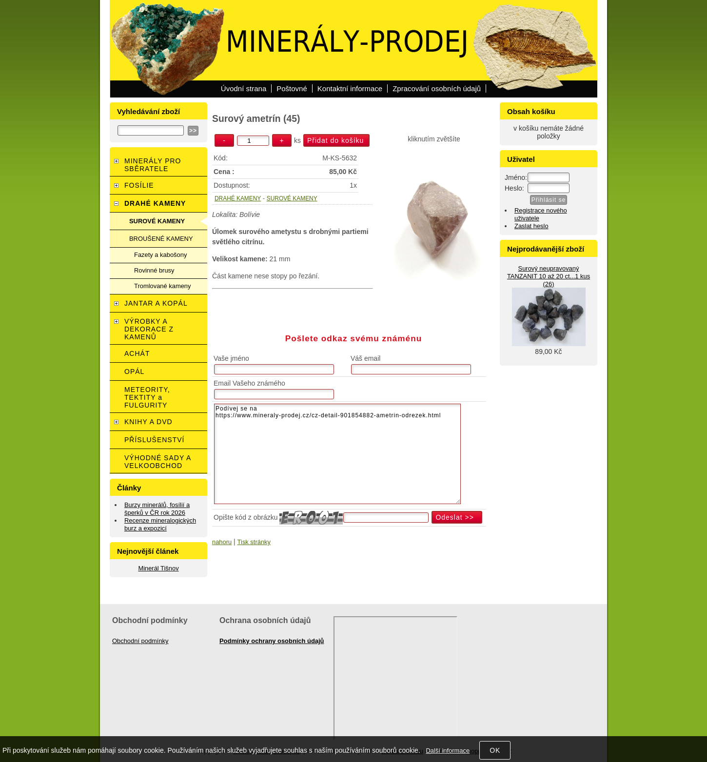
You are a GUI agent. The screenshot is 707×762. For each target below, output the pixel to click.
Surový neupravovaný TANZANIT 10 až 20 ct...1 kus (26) (548, 276)
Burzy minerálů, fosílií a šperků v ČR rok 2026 (157, 508)
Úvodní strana (243, 88)
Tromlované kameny (162, 286)
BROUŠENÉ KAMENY (161, 238)
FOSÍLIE (139, 185)
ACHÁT (137, 353)
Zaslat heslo (531, 226)
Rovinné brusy (154, 270)
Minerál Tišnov (158, 568)
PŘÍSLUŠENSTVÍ (154, 440)
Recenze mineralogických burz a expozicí (160, 524)
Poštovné (291, 88)
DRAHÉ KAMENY (238, 198)
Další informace (448, 750)
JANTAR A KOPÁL (156, 303)
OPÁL (134, 371)
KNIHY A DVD (148, 422)
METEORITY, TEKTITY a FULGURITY (147, 397)
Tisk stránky (254, 542)
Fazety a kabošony (160, 254)
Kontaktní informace (349, 88)
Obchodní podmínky (140, 641)
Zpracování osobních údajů (437, 88)
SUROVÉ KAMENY (292, 198)
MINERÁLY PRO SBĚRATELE (152, 165)
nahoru (222, 542)
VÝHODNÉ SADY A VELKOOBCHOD (157, 461)
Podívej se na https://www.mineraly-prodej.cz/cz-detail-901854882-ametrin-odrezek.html (337, 454)
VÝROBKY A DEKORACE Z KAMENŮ (149, 329)
